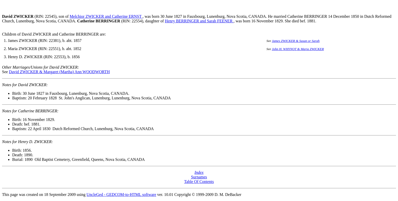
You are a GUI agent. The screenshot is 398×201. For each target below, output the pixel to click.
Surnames (199, 177)
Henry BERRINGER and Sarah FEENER (199, 21)
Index (199, 172)
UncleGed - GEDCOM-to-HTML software (121, 194)
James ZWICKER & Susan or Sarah (296, 41)
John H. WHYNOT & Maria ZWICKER (298, 49)
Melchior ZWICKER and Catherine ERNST (106, 16)
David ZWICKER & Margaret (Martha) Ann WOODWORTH (59, 72)
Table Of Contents (199, 181)
